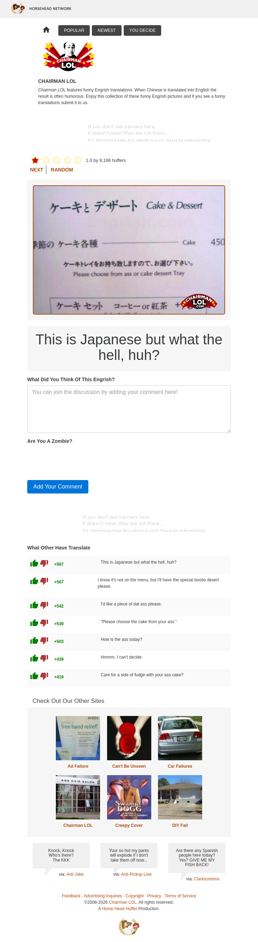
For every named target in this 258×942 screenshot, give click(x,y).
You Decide (142, 30)
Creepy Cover (129, 825)
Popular (74, 30)
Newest (107, 30)
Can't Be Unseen (129, 766)
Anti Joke (75, 874)
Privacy (154, 895)
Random (62, 170)
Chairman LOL (78, 825)
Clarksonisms (206, 878)
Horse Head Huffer (119, 908)
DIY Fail (180, 825)
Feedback (71, 895)
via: (62, 874)
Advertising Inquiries (103, 895)
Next (36, 170)
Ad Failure (78, 766)
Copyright (134, 895)
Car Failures (180, 766)
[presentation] (81, 460)
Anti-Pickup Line (136, 874)
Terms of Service (180, 895)
